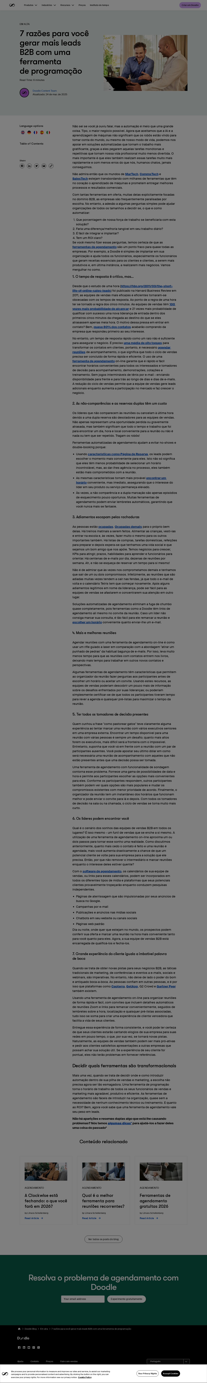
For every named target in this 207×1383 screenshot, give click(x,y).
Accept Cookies (170, 1379)
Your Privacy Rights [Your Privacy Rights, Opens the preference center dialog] (147, 1379)
